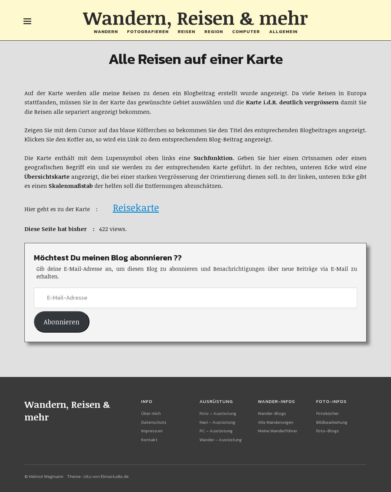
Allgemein (283, 31)
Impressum (152, 431)
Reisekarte (136, 207)
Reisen (186, 31)
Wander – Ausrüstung (220, 440)
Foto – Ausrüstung (217, 413)
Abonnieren (61, 321)
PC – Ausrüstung (215, 431)
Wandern (106, 31)
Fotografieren (148, 31)
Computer (246, 31)
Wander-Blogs (272, 413)
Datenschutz (153, 422)
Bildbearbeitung (331, 422)
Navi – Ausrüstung (217, 422)
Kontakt (149, 440)
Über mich (151, 413)
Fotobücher (327, 413)
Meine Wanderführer (277, 431)
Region (213, 31)
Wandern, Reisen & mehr (195, 17)
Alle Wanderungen (275, 422)
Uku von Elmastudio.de (106, 476)
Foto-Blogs (327, 431)
